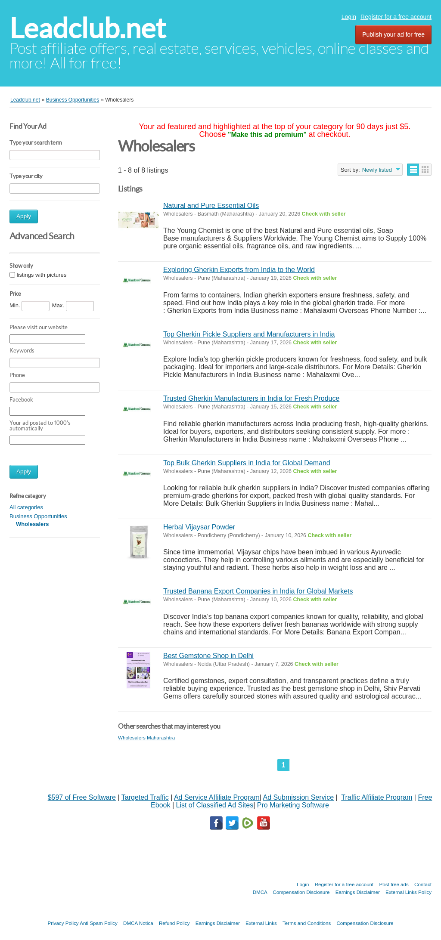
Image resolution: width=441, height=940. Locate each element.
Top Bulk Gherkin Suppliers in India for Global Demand (246, 463)
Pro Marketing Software (293, 805)
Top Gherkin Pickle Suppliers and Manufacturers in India (249, 334)
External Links (261, 923)
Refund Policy (174, 923)
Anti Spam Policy (99, 923)
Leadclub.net (87, 28)
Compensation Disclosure (301, 892)
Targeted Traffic (145, 797)
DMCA (260, 892)
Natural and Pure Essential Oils (211, 205)
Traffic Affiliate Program (376, 797)
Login (349, 16)
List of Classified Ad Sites (214, 805)
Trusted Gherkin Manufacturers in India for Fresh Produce (251, 398)
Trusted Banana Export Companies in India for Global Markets (258, 591)
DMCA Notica (138, 923)
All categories (26, 507)
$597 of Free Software (82, 797)
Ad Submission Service (298, 797)
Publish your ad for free (393, 34)
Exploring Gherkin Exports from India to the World (239, 269)
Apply (23, 216)
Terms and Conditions (307, 923)
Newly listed (377, 170)
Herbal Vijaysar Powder (199, 527)
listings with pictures (42, 275)
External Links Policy (408, 892)
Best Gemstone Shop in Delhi (208, 655)
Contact (423, 884)
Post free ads (393, 884)
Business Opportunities (38, 516)
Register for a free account (396, 16)
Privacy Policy (62, 923)
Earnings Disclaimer (357, 892)
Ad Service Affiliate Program (217, 797)
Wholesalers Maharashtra (146, 737)
